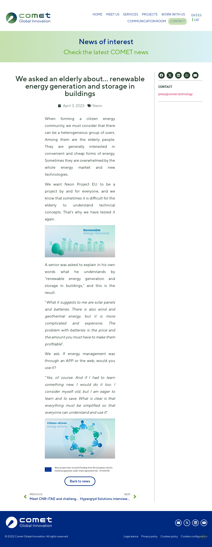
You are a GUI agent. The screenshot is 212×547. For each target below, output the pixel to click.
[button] (161, 75)
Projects (150, 14)
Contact (177, 21)
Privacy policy (149, 536)
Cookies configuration (194, 536)
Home (97, 14)
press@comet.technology (175, 94)
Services (130, 14)
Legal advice (131, 536)
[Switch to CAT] (196, 19)
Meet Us (112, 14)
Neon (97, 105)
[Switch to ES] (199, 15)
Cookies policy (169, 536)
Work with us (173, 14)
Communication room (146, 21)
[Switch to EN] (193, 15)
